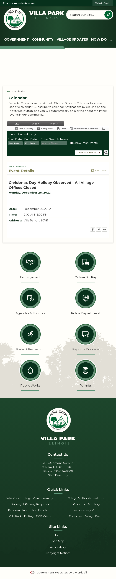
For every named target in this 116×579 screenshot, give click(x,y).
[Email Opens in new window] (104, 230)
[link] (102, 3)
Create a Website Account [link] (19, 3)
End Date (30, 139)
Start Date (15, 139)
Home (10, 91)
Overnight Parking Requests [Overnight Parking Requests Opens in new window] (30, 504)
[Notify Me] (45, 129)
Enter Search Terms (54, 139)
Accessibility (58, 547)
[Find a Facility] (24, 129)
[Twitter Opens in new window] (98, 230)
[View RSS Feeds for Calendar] (103, 129)
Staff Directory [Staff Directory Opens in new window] (58, 475)
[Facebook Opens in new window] (92, 230)
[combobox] (15, 143)
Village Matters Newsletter (86, 498)
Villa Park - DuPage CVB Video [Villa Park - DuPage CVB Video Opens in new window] (30, 516)
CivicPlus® (80, 572)
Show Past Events (85, 143)
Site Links (58, 526)
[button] (108, 15)
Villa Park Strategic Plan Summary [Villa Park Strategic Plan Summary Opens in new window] (29, 498)
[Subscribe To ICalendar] (83, 129)
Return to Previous (17, 166)
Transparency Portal (86, 510)
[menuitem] (16, 39)
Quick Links (58, 489)
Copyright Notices (58, 553)
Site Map (58, 541)
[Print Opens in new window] (61, 129)
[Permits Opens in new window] (85, 374)
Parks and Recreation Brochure (29, 510)
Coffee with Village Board (86, 516)
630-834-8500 (63, 471)
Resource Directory (86, 504)
